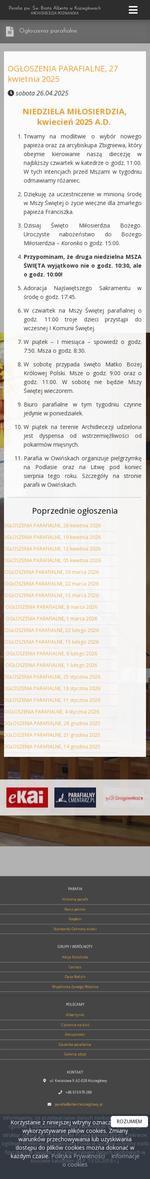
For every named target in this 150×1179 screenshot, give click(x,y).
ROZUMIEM (129, 1121)
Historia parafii (75, 1078)
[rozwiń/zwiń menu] (134, 10)
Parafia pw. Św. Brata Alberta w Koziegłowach (55, 11)
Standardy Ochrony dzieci (75, 1108)
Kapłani (75, 1098)
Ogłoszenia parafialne (48, 31)
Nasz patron (75, 1088)
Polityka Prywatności (77, 1156)
